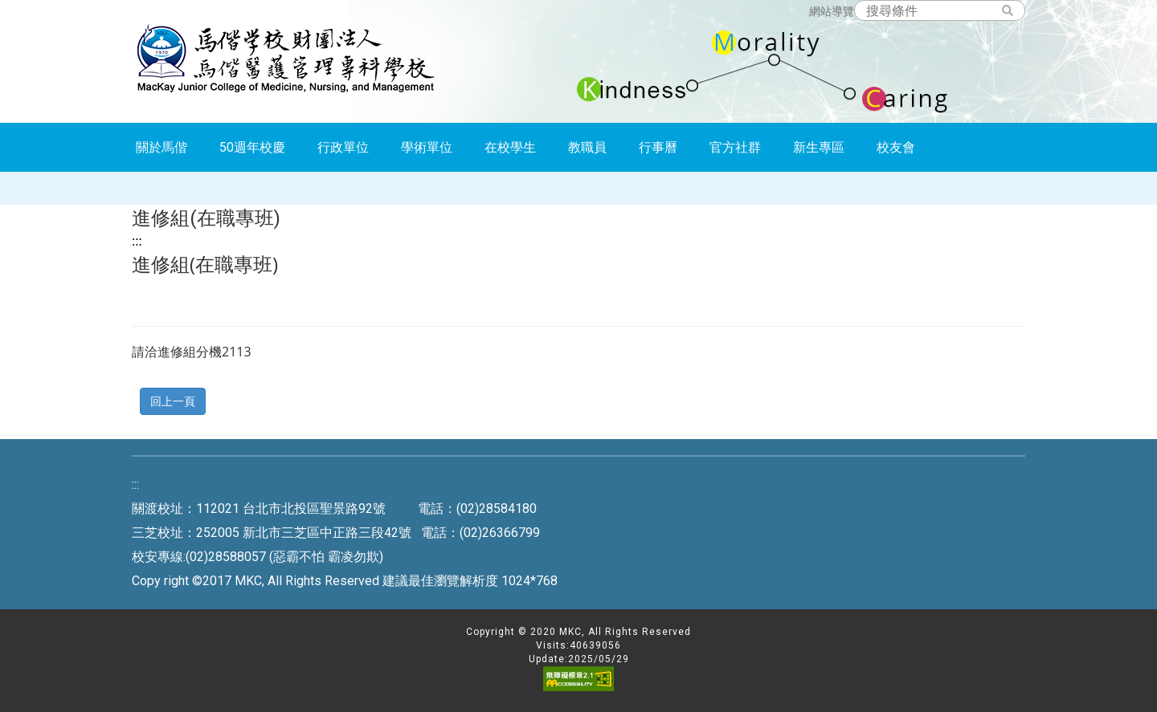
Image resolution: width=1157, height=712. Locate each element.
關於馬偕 (161, 147)
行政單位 (343, 147)
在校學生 (510, 147)
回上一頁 (172, 401)
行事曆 (658, 147)
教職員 (587, 147)
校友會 (896, 147)
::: (137, 241)
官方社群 (735, 147)
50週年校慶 (252, 147)
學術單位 (426, 147)
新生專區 (818, 147)
